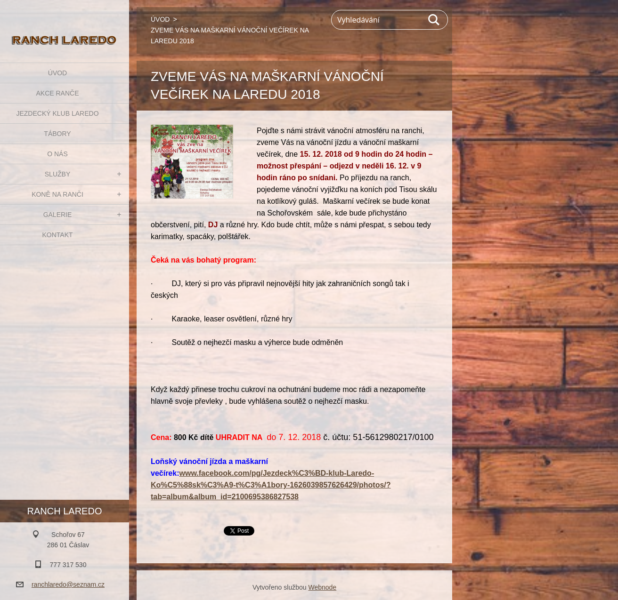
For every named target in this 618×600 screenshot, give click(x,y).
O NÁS (57, 154)
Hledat (434, 20)
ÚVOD (57, 73)
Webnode (322, 587)
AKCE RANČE (57, 93)
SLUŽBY (57, 174)
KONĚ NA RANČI (57, 194)
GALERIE (57, 214)
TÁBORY (57, 133)
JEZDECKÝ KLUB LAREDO (57, 113)
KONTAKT (57, 235)
